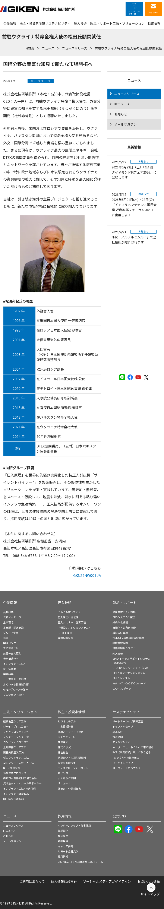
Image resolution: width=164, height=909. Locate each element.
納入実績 (118, 653)
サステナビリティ (126, 712)
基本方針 (118, 732)
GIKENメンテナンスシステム (129, 673)
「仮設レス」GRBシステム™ (74, 627)
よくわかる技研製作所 (16, 684)
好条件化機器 (120, 622)
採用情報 (65, 816)
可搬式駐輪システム (124, 648)
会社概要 (8, 612)
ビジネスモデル (67, 721)
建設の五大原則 (12, 653)
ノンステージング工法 (16, 737)
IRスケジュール (66, 737)
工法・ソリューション (20, 712)
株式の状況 (64, 747)
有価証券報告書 (67, 762)
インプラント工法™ (14, 663)
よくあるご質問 (67, 778)
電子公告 (63, 773)
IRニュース (122, 104)
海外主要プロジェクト (16, 773)
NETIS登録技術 (11, 768)
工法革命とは (11, 648)
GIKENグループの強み (15, 689)
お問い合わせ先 (148, 882)
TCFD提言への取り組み (126, 757)
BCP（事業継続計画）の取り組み (132, 752)
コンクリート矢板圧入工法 (18, 762)
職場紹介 (63, 830)
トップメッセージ (123, 726)
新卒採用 (63, 841)
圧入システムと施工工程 (72, 622)
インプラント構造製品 (16, 793)
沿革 (5, 638)
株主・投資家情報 (71, 712)
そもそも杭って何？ (69, 612)
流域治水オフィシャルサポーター (22, 783)
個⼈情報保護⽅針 (64, 882)
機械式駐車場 (120, 632)
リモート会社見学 (68, 851)
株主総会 (63, 752)
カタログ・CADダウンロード (129, 683)
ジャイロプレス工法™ (15, 726)
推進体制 (118, 737)
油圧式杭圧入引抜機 (124, 612)
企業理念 (8, 622)
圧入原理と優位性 (68, 617)
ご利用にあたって (32, 882)
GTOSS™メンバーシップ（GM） (131, 667)
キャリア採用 (65, 846)
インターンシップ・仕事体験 (74, 825)
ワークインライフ (123, 762)
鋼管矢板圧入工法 (13, 752)
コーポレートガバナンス (127, 768)
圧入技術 (65, 603)
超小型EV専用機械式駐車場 (128, 638)
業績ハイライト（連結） (72, 732)
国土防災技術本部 (13, 799)
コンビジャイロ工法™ (15, 742)
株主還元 (63, 742)
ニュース (10, 816)
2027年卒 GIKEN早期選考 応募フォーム (80, 862)
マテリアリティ (121, 742)
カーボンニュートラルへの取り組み (133, 747)
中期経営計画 (65, 726)
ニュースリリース (41, 81)
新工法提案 (9, 669)
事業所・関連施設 (13, 627)
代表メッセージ (12, 617)
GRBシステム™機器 (124, 617)
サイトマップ (150, 894)
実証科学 (8, 674)
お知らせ (120, 114)
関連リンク (9, 643)
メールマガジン (125, 125)
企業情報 (10, 603)
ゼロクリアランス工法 (16, 757)
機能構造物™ (10, 658)
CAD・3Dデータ (122, 688)
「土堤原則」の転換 (14, 679)
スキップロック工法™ (15, 732)
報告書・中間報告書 (69, 788)
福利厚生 (63, 836)
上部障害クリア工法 (14, 747)
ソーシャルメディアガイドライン (107, 882)
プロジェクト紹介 (13, 694)
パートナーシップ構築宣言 (128, 721)
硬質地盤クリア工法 (14, 721)
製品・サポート (124, 603)
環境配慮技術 (65, 638)
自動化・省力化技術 (124, 627)
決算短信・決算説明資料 (72, 757)
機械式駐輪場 (120, 643)
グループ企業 (10, 632)
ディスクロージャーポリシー (74, 768)
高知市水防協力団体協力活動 (20, 778)
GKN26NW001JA (87, 575)
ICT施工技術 (65, 632)
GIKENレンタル (121, 678)
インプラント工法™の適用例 (19, 788)
